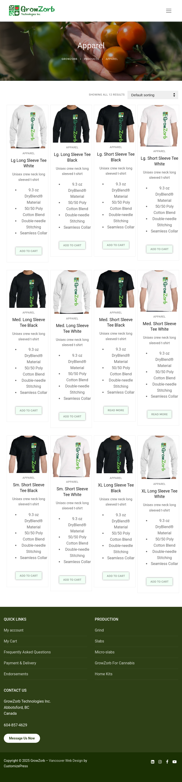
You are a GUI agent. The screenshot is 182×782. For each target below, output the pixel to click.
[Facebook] (167, 761)
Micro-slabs (104, 652)
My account (13, 630)
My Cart (10, 641)
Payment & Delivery (20, 663)
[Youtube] (174, 761)
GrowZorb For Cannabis (115, 663)
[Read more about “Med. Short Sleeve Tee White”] (159, 414)
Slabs (99, 641)
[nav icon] (168, 11)
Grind (99, 630)
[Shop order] (152, 95)
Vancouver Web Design (66, 761)
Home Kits (103, 674)
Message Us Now (22, 738)
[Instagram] (160, 761)
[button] (29, 251)
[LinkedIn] (153, 761)
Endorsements (16, 674)
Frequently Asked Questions (27, 652)
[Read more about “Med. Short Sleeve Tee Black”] (116, 410)
